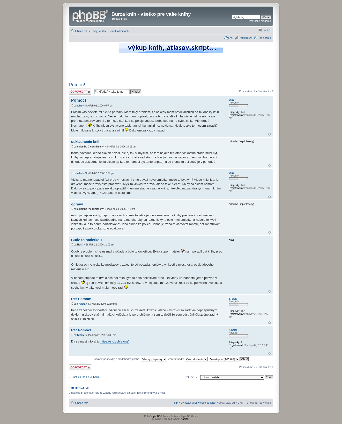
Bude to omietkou (86, 240)
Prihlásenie (264, 37)
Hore (269, 134)
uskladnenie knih (86, 141)
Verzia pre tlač (260, 30)
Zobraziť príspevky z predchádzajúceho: (130, 359)
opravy (77, 204)
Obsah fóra (81, 31)
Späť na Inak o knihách (85, 376)
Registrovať (246, 37)
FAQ (230, 37)
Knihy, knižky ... (100, 31)
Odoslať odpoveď (80, 92)
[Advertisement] (171, 67)
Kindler (81, 335)
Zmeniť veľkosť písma (267, 30)
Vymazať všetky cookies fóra (198, 402)
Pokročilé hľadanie (260, 20)
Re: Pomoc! (81, 299)
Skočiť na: (192, 377)
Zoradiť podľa (188, 359)
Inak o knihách (120, 31)
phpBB (156, 416)
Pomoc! (77, 84)
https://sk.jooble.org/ (114, 341)
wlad (79, 105)
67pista (81, 303)
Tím (176, 402)
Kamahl (185, 419)
